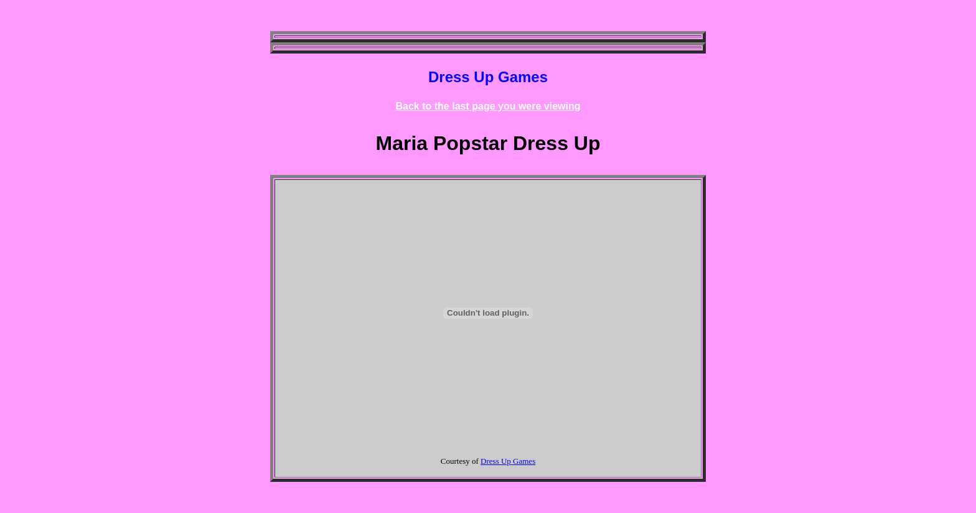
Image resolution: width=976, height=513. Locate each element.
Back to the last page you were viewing (488, 106)
